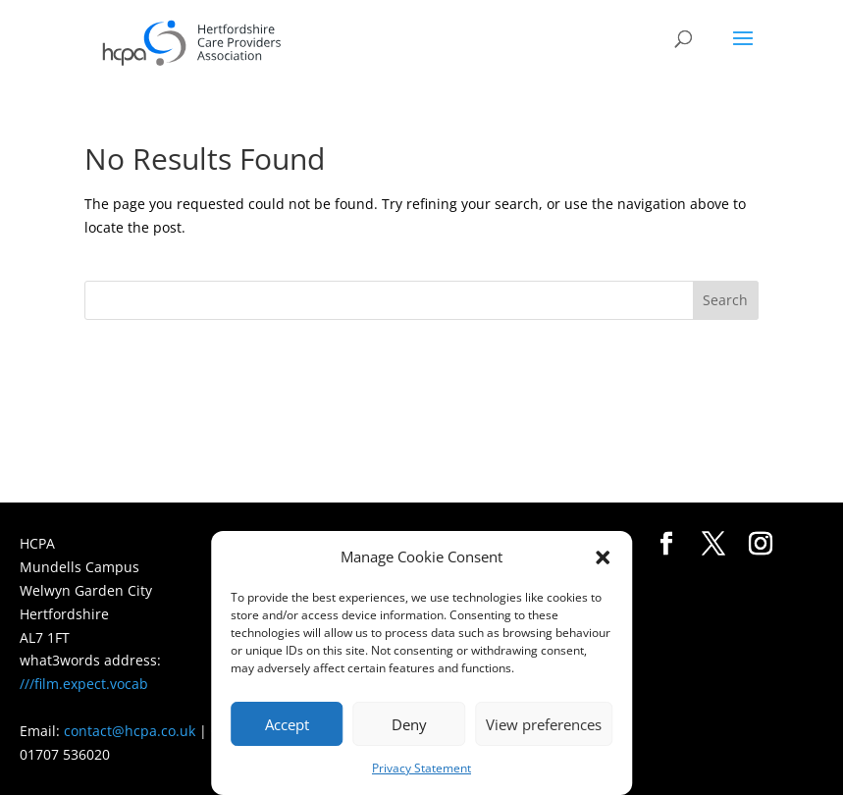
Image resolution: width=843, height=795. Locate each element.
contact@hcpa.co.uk (129, 730)
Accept (287, 724)
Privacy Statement (421, 768)
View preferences (544, 724)
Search (725, 300)
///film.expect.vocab (84, 683)
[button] (602, 557)
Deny (409, 724)
